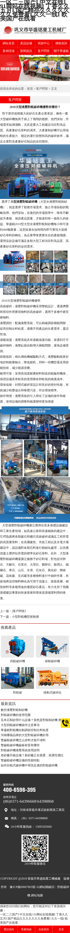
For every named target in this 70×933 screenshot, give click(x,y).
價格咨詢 (61, 43)
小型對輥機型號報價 (25, 616)
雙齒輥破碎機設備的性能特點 (20, 760)
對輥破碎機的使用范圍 (16, 715)
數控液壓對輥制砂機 (14, 709)
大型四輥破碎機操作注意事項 (20, 725)
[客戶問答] (19, 611)
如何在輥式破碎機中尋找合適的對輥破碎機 (29, 765)
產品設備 (26, 43)
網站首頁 (9, 43)
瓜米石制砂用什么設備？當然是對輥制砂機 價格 (32, 720)
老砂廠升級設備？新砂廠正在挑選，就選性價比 (32, 755)
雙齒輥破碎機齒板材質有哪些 (20, 745)
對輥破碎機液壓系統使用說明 (20, 750)
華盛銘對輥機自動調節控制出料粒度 (25, 730)
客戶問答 (44, 50)
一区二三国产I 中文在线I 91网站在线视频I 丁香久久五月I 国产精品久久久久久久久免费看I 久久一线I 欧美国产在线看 (34, 918)
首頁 (30, 88)
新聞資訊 (26, 50)
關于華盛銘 (61, 50)
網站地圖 (37, 895)
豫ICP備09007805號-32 (24, 887)
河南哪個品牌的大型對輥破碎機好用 (25, 735)
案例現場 (9, 50)
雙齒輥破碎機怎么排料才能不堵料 (23, 740)
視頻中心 (44, 43)
